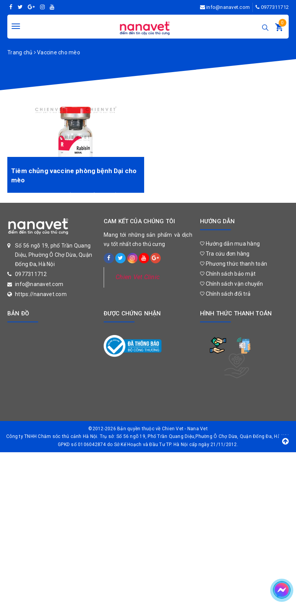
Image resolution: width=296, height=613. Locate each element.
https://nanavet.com (41, 294)
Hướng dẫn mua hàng (230, 244)
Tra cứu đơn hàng (225, 254)
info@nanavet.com (228, 7)
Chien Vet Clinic (138, 277)
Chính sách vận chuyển (231, 284)
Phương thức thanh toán (233, 264)
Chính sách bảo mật (228, 274)
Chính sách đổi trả (225, 294)
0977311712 (275, 7)
